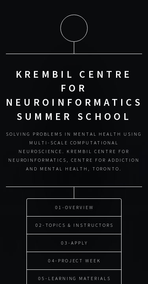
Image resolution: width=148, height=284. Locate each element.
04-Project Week (74, 259)
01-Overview (74, 206)
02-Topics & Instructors (75, 224)
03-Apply (74, 242)
